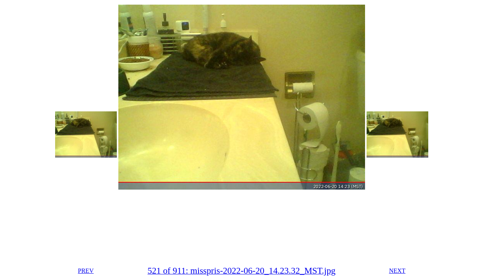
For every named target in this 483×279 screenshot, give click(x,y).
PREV (86, 270)
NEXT (397, 270)
